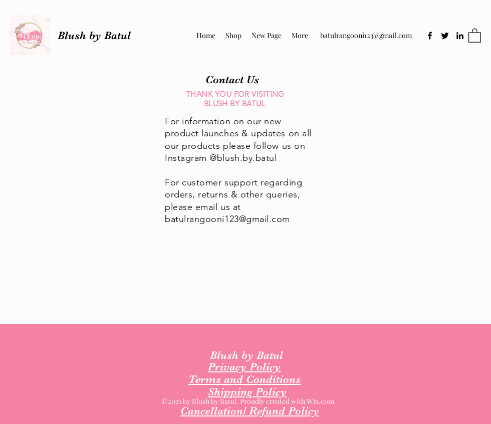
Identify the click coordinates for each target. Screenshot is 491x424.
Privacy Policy (244, 366)
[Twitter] (445, 36)
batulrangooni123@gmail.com (366, 35)
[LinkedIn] (460, 36)
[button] (474, 35)
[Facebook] (430, 36)
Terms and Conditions (244, 379)
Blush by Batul (94, 35)
